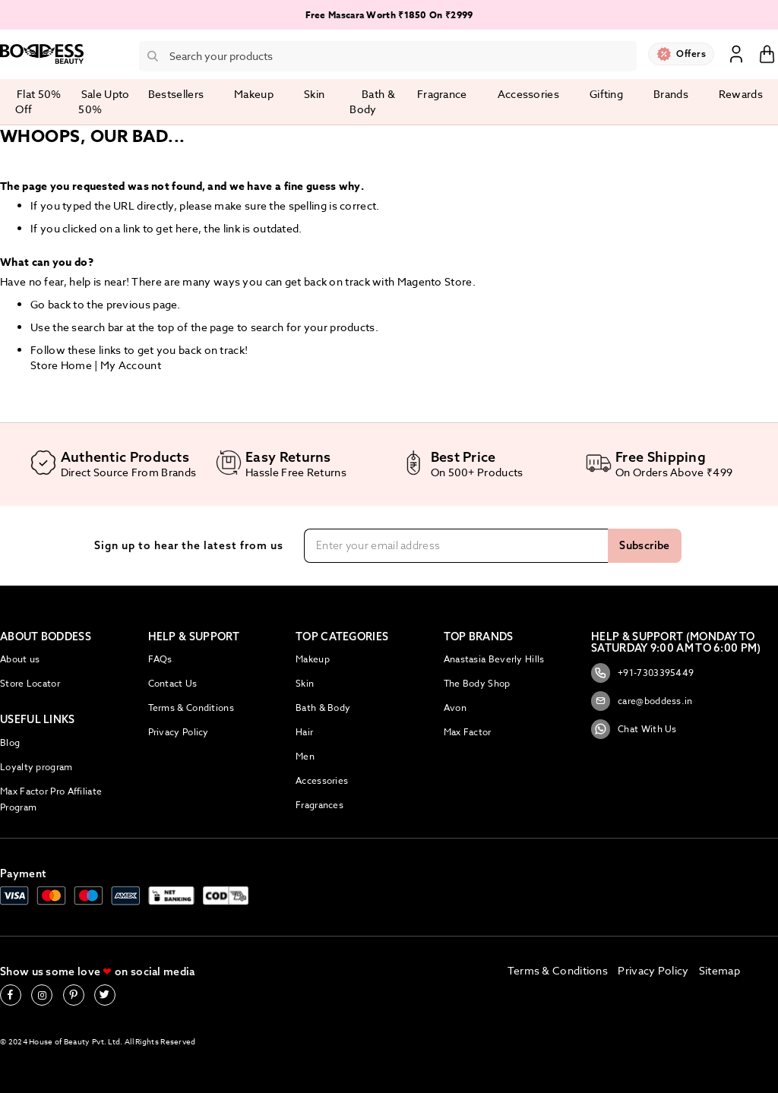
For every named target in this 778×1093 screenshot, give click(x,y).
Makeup (313, 658)
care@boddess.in (642, 701)
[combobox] (388, 56)
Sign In (736, 53)
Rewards (741, 94)
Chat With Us (634, 729)
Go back (50, 304)
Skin (305, 683)
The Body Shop (477, 683)
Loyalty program (36, 766)
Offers (691, 53)
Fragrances (319, 804)
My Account (130, 365)
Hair (304, 731)
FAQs (160, 658)
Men (305, 756)
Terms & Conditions (191, 707)
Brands (670, 94)
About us (20, 658)
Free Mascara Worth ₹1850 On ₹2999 (389, 14)
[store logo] (42, 54)
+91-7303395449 (642, 673)
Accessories (322, 780)
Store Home (61, 365)
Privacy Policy (178, 731)
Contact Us (173, 683)
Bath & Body (323, 707)
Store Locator (30, 683)
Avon (455, 707)
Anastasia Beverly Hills (494, 658)
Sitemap (719, 970)
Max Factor (468, 731)
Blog (10, 742)
